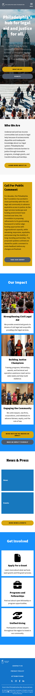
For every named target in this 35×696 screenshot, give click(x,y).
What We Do (17, 69)
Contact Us (17, 666)
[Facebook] (19, 681)
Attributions (17, 676)
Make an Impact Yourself (17, 442)
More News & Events (17, 523)
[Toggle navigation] (32, 4)
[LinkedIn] (23, 681)
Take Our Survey (17, 260)
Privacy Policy (17, 671)
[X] (12, 681)
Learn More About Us (17, 165)
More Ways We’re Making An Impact (17, 435)
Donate (17, 76)
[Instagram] (16, 681)
